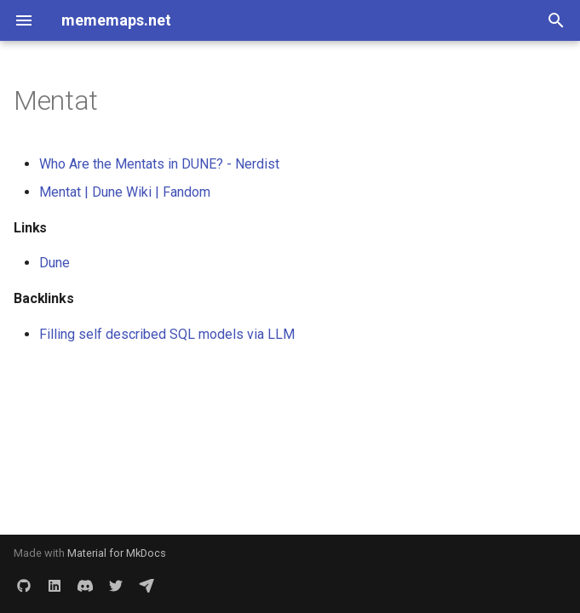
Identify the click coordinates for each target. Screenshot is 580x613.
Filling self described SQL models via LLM (167, 334)
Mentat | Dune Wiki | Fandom (124, 192)
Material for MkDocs (116, 553)
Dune (54, 263)
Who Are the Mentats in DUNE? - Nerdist (159, 164)
